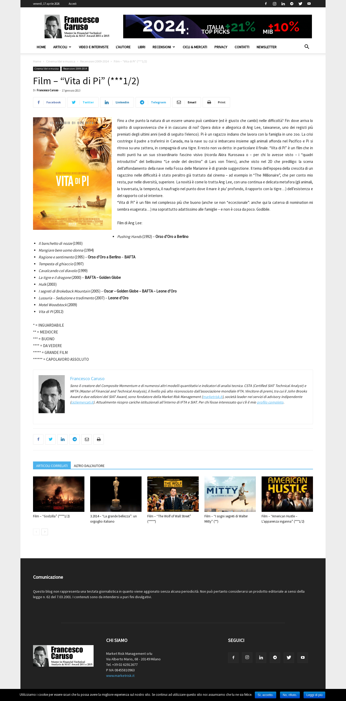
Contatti (242, 47)
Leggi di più (314, 695)
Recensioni (164, 47)
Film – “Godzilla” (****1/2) (51, 516)
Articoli (62, 47)
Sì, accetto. (265, 695)
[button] (306, 47)
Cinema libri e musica (60, 61)
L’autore (123, 47)
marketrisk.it (212, 396)
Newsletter (267, 47)
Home (41, 47)
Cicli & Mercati (195, 47)
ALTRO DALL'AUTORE (89, 465)
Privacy (220, 47)
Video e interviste (94, 47)
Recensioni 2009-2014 (94, 61)
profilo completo (270, 402)
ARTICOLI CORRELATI (52, 465)
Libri (141, 47)
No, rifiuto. (290, 695)
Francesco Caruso (47, 90)
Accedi (73, 4)
